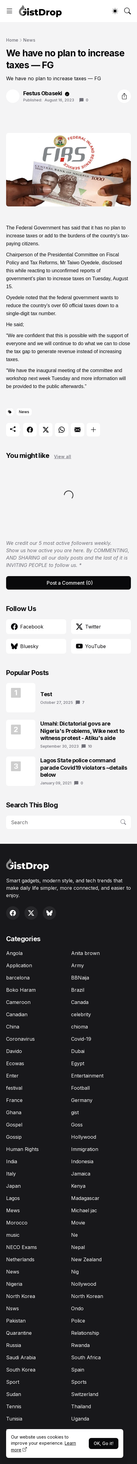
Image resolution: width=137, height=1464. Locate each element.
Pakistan (16, 1321)
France (14, 1100)
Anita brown (85, 953)
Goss (77, 1125)
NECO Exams (21, 1247)
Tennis (13, 1406)
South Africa (86, 1357)
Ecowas (15, 1063)
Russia (13, 1345)
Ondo (77, 1308)
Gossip (14, 1137)
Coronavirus (20, 1039)
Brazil (77, 990)
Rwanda (80, 1345)
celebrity (81, 1014)
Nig (75, 1272)
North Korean (87, 1296)
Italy (11, 1174)
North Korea (20, 1296)
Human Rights (22, 1149)
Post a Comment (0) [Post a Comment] (70, 583)
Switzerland (84, 1394)
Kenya (78, 1186)
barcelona (18, 978)
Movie (78, 1223)
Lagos (13, 1198)
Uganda (80, 1419)
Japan (13, 1186)
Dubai (78, 1051)
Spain (77, 1370)
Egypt (77, 1063)
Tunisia (14, 1419)
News (29, 40)
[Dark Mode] (115, 11)
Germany (81, 1100)
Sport (12, 1382)
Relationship (85, 1333)
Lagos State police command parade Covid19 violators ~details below (83, 767)
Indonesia (82, 1161)
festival (14, 1088)
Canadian (16, 1014)
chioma (79, 1027)
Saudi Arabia (21, 1357)
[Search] (127, 11)
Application (19, 965)
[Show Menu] (9, 11)
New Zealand (86, 1259)
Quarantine (19, 1333)
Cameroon (18, 1002)
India (11, 1161)
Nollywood (83, 1284)
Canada (79, 1002)
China (12, 1027)
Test (46, 694)
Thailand (81, 1406)
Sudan (13, 1394)
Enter (12, 1076)
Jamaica (80, 1174)
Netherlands (20, 1259)
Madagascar (85, 1198)
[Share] (124, 96)
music (13, 1235)
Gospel (14, 1125)
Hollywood (83, 1137)
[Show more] (93, 429)
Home (12, 40)
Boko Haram (21, 990)
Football (80, 1088)
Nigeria (14, 1284)
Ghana (13, 1112)
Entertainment (87, 1076)
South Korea (20, 1370)
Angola (14, 953)
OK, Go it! (104, 1443)
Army (77, 965)
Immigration (84, 1149)
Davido (14, 1051)
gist (75, 1112)
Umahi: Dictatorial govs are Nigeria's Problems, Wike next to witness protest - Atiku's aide (82, 730)
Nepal (78, 1247)
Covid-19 (81, 1039)
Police (78, 1321)
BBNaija (80, 978)
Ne (74, 1235)
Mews (13, 1210)
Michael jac (84, 1210)
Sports (79, 1382)
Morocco (16, 1223)
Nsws (12, 1308)
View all (62, 456)
